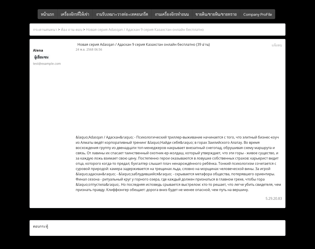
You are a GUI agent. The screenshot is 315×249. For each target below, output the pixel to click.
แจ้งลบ (277, 45)
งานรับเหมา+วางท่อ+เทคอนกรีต (122, 14)
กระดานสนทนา (45, 29)
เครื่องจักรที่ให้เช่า (75, 14)
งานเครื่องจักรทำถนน (172, 14)
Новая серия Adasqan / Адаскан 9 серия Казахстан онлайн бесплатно (145, 29)
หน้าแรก (47, 14)
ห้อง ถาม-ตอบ (71, 29)
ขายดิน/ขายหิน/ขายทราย (216, 14)
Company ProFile (257, 14)
